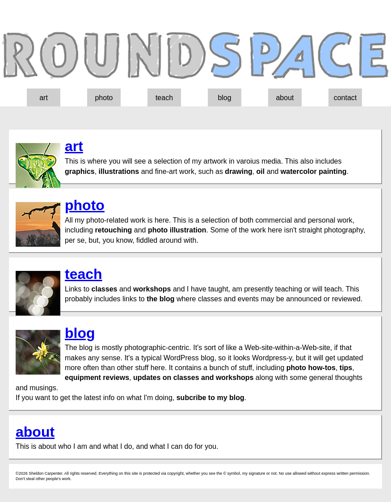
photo (104, 97)
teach (164, 97)
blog (224, 97)
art (43, 97)
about (285, 97)
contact (345, 97)
